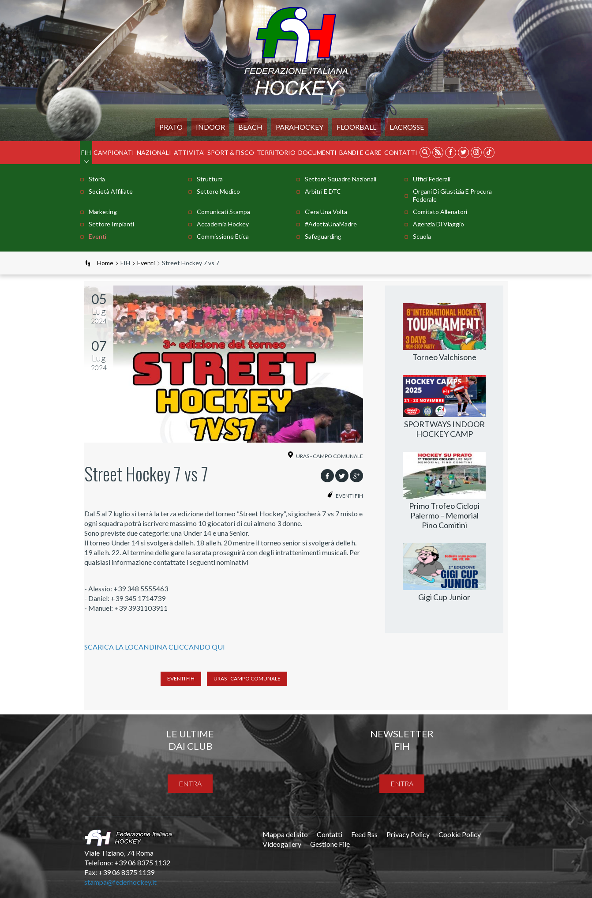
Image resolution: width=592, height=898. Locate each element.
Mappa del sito (285, 834)
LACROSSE (407, 127)
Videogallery (281, 844)
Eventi (97, 236)
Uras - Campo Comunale (247, 678)
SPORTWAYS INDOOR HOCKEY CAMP (444, 429)
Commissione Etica (223, 236)
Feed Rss (364, 834)
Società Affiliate (111, 191)
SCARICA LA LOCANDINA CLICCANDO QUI (154, 647)
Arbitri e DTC (323, 191)
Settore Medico (218, 191)
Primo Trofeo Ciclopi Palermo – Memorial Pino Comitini (444, 515)
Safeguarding (323, 236)
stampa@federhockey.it (120, 882)
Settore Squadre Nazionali (340, 179)
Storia (97, 179)
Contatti (400, 152)
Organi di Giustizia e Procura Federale (452, 195)
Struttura (210, 179)
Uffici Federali (431, 179)
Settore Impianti (111, 224)
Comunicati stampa (223, 211)
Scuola (422, 236)
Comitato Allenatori (440, 211)
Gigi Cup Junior (444, 597)
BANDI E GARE (360, 152)
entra (190, 783)
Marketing (103, 211)
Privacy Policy (408, 834)
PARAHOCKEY (299, 127)
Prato (171, 127)
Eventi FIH (181, 678)
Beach (250, 127)
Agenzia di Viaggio (438, 224)
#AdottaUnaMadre (331, 224)
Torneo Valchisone (444, 357)
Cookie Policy (459, 834)
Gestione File (330, 844)
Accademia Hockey (223, 224)
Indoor (210, 127)
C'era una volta (326, 211)
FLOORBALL (356, 127)
